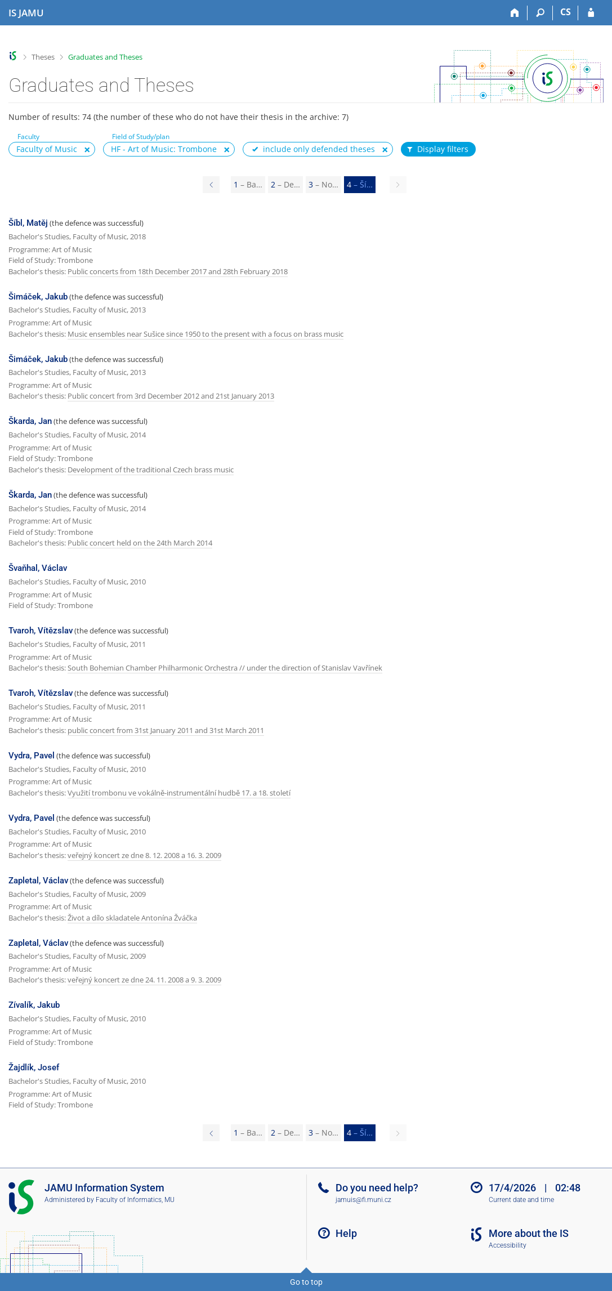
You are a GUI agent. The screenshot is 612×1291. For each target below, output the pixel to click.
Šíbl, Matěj (28, 223)
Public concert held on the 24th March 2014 (140, 543)
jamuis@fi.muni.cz (363, 1200)
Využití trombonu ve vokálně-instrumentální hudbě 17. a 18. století (179, 793)
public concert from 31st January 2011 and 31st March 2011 (166, 730)
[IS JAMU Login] (591, 13)
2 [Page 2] (285, 184)
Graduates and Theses (105, 57)
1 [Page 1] (248, 184)
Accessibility (507, 1245)
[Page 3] (211, 184)
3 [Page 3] (323, 184)
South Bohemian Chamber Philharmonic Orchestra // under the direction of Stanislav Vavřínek (225, 668)
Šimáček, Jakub (38, 297)
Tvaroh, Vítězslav (40, 631)
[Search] (540, 13)
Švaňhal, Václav (37, 568)
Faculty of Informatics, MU (135, 1200)
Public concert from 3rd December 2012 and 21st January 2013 (171, 396)
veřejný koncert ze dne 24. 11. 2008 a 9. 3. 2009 (144, 980)
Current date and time (521, 1200)
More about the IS (529, 1233)
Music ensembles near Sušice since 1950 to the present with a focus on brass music (205, 334)
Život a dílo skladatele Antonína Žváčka (132, 918)
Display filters (436, 149)
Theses (43, 57)
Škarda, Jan (30, 421)
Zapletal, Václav (38, 880)
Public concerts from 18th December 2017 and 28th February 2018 (178, 271)
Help (346, 1233)
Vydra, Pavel (31, 756)
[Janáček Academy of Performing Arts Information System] (26, 13)
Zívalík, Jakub (34, 1005)
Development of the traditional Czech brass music (151, 469)
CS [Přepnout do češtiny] (565, 12)
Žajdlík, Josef (33, 1067)
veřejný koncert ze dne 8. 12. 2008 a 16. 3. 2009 (144, 855)
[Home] (515, 13)
